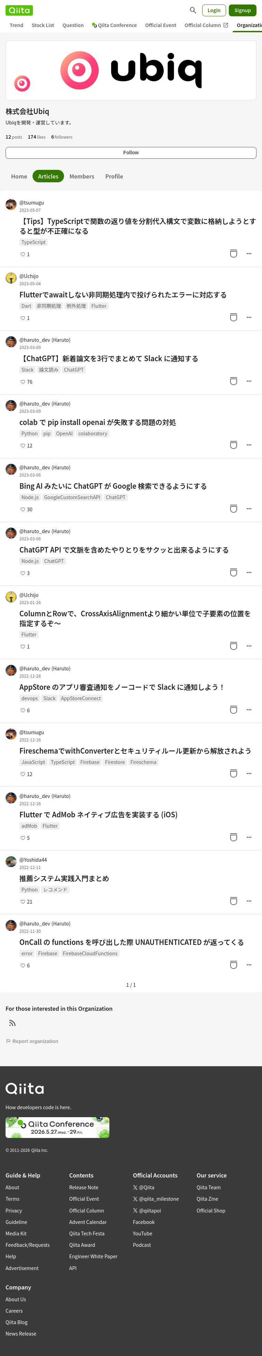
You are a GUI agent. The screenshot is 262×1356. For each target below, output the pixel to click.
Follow (130, 152)
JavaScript (33, 761)
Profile (114, 176)
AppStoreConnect (81, 698)
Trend (16, 24)
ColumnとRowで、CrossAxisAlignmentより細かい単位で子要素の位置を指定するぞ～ (135, 618)
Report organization (32, 1041)
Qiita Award (82, 1244)
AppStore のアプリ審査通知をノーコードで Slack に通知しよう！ (122, 687)
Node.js (30, 497)
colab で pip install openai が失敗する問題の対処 (97, 422)
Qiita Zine (207, 1198)
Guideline (16, 1221)
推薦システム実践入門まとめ (64, 878)
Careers (14, 1310)
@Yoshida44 (33, 859)
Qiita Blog (17, 1322)
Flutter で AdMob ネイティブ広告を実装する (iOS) (98, 814)
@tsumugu (31, 202)
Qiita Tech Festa (87, 1233)
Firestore (115, 761)
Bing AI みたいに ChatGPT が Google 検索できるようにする (113, 486)
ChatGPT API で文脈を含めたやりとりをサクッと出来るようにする (124, 550)
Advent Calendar (88, 1221)
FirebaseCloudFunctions (90, 953)
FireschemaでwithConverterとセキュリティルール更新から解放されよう (135, 751)
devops (29, 698)
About (12, 1187)
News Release (21, 1333)
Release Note (83, 1187)
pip (47, 433)
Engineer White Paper (93, 1256)
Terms (12, 1198)
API (72, 1267)
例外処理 (76, 305)
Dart (26, 305)
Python (29, 433)
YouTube (142, 1233)
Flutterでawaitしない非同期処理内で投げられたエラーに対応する (123, 294)
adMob (29, 825)
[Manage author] (248, 253)
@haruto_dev (45, 339)
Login (214, 10)
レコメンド (55, 889)
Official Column (207, 25)
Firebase (89, 761)
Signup (242, 10)
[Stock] (233, 253)
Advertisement (22, 1267)
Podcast (142, 1244)
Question (73, 24)
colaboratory (92, 433)
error (27, 953)
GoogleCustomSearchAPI (72, 497)
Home (19, 176)
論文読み (48, 369)
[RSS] (12, 1023)
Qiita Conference (114, 24)
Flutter (98, 305)
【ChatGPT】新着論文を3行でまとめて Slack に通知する (108, 358)
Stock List (42, 24)
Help (11, 1256)
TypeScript (33, 241)
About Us (16, 1299)
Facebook (144, 1221)
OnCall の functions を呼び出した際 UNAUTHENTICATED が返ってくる (131, 942)
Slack (27, 369)
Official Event (160, 24)
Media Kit (16, 1233)
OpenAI (64, 433)
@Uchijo (28, 275)
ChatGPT (74, 369)
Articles (48, 176)
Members (82, 176)
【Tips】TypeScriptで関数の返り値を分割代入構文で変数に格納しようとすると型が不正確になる (137, 226)
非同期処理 (49, 305)
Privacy (14, 1210)
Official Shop (211, 1210)
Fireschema (143, 761)
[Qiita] (19, 10)
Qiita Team (209, 1187)
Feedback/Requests (28, 1244)
